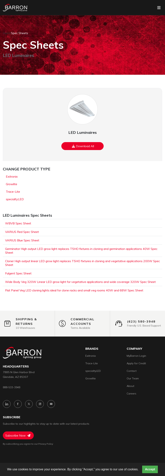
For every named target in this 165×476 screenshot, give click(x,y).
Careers (131, 393)
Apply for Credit (136, 363)
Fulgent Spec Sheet (18, 273)
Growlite (11, 184)
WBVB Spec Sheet (18, 223)
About (130, 386)
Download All (83, 146)
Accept (150, 469)
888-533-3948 (11, 387)
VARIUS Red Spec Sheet (22, 232)
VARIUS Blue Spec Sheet (22, 240)
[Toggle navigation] (159, 8)
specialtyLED (15, 199)
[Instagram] (40, 404)
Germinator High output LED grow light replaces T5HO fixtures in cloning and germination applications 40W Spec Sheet (81, 250)
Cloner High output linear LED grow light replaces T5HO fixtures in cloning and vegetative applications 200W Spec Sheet (82, 263)
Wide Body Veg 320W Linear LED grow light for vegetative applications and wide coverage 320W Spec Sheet (80, 282)
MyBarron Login (136, 355)
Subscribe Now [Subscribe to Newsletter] (17, 435)
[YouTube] (51, 404)
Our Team (133, 378)
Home (7, 33)
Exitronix (12, 176)
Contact (131, 371)
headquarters (16, 366)
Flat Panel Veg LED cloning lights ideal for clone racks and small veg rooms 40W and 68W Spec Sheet (74, 290)
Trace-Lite (13, 191)
